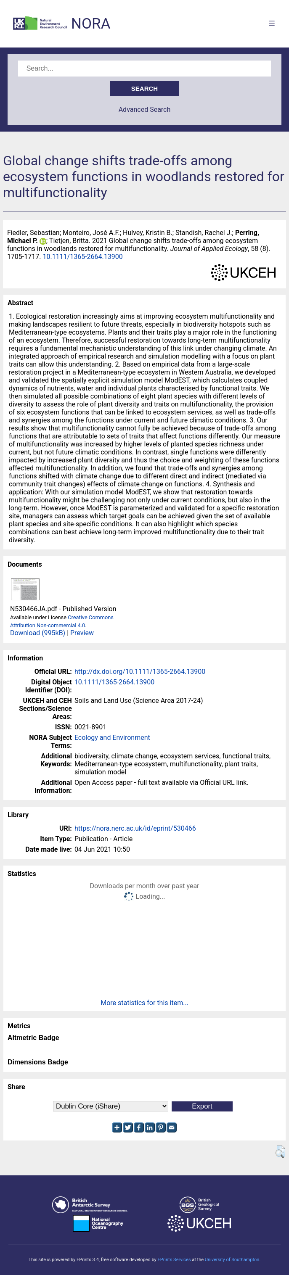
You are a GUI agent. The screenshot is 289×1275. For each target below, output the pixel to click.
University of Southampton (232, 1259)
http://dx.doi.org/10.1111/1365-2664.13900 (139, 672)
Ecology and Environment (112, 738)
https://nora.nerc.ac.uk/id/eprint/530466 (135, 828)
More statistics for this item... (144, 1003)
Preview (82, 633)
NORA (90, 23)
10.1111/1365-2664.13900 (82, 257)
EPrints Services (174, 1259)
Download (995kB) (37, 633)
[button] (280, 1152)
